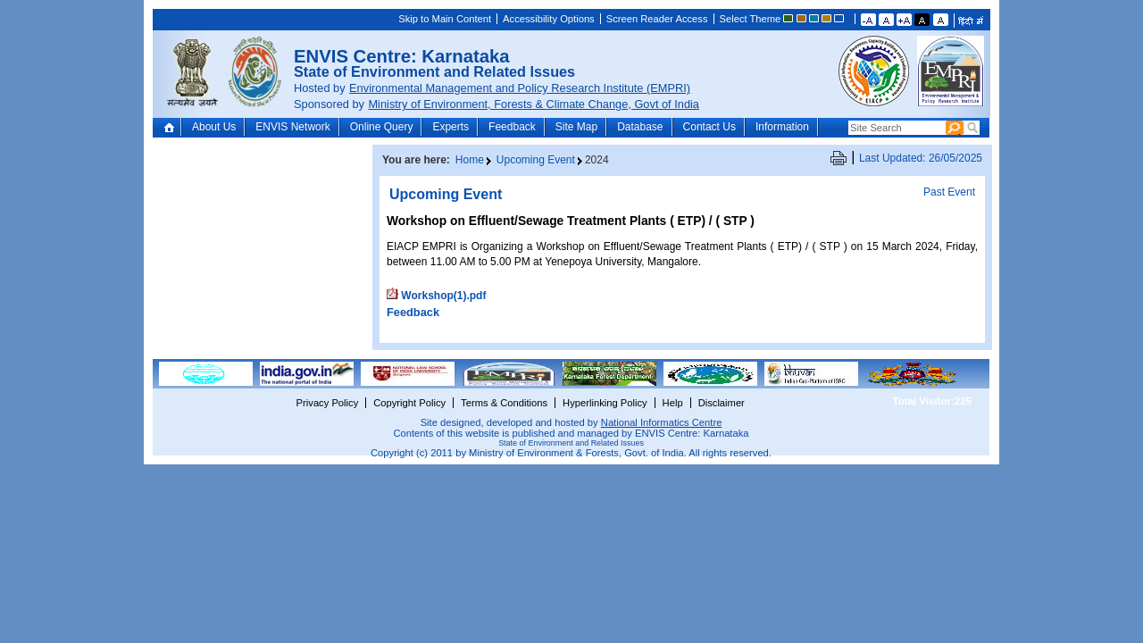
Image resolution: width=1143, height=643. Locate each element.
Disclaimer (721, 402)
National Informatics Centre (661, 422)
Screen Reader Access (657, 18)
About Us (214, 127)
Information (782, 127)
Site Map (576, 127)
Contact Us (709, 127)
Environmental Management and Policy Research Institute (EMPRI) (519, 88)
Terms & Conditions (504, 402)
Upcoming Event (535, 160)
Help (673, 402)
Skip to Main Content (444, 18)
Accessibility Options (549, 18)
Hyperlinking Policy (605, 402)
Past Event (949, 192)
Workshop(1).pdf (443, 295)
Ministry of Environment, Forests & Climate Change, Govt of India (533, 104)
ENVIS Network (292, 127)
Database (640, 127)
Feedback (512, 127)
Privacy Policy (327, 402)
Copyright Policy (409, 402)
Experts (450, 127)
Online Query (381, 127)
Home (171, 127)
